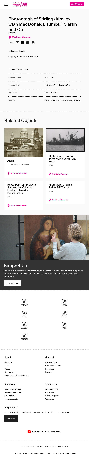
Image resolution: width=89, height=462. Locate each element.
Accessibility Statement (66, 454)
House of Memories (12, 392)
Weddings (49, 399)
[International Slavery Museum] (24, 314)
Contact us (9, 372)
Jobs (6, 366)
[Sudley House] (64, 325)
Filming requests (52, 396)
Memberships (51, 362)
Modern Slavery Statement (34, 454)
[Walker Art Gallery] (24, 325)
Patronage (49, 369)
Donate (48, 372)
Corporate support (53, 366)
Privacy (18, 454)
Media (7, 369)
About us (8, 362)
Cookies (50, 454)
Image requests (11, 399)
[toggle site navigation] (6, 4)
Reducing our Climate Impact (16, 375)
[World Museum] (64, 303)
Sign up (11, 418)
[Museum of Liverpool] (24, 303)
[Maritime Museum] (64, 314)
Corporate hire (51, 389)
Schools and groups (12, 389)
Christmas (49, 392)
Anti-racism (9, 396)
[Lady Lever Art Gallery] (24, 337)
